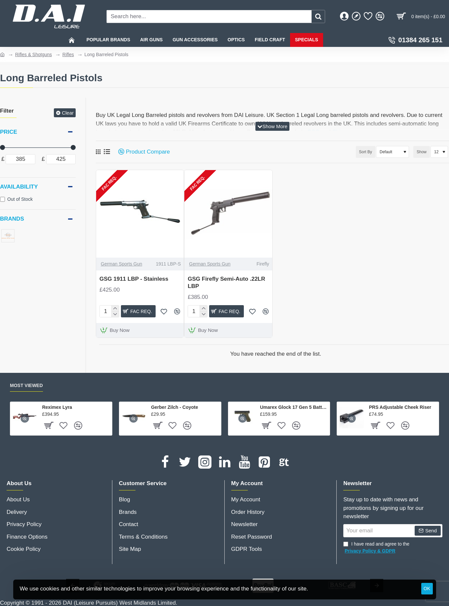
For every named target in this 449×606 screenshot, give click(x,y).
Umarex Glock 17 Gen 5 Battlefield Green (293, 407)
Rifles (68, 54)
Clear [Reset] (68, 113)
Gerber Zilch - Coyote (174, 407)
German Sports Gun (121, 264)
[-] (115, 313)
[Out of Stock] (2, 199)
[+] (115, 308)
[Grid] (98, 152)
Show (422, 152)
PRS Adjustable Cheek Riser (400, 407)
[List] (107, 151)
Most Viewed (26, 385)
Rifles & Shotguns (33, 54)
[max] (61, 159)
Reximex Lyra (57, 407)
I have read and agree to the (376, 547)
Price (8, 132)
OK (427, 588)
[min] (20, 159)
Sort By (355, 152)
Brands (12, 219)
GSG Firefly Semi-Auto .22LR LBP (226, 282)
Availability (19, 187)
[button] (163, 311)
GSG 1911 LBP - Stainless (133, 279)
